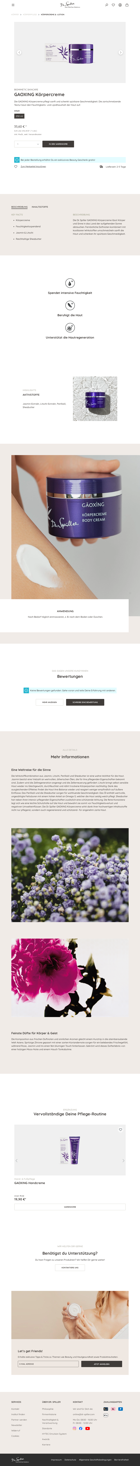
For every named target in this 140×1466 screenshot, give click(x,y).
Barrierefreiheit (121, 1459)
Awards (46, 1439)
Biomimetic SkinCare (26, 89)
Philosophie (47, 1409)
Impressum (56, 1459)
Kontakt (15, 1409)
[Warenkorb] (126, 5)
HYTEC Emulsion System (54, 1433)
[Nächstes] (121, 52)
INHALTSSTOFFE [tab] (40, 207)
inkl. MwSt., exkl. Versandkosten (28, 134)
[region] (70, 52)
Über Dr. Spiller (51, 1402)
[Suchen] (106, 5)
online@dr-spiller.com (84, 1414)
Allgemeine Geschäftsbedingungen (95, 1459)
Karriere (46, 1444)
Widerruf (15, 1430)
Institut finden (18, 1414)
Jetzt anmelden (102, 1364)
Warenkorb (70, 1207)
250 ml (19, 116)
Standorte (47, 1428)
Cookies (15, 1436)
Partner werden (19, 1419)
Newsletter (16, 1425)
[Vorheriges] (19, 52)
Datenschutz (70, 1459)
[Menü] (13, 5)
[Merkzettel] (113, 5)
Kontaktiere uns (70, 1267)
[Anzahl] (27, 144)
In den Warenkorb (58, 144)
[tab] (19, 207)
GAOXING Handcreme (29, 1183)
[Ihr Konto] (120, 5)
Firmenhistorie (49, 1414)
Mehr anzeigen (49, 702)
